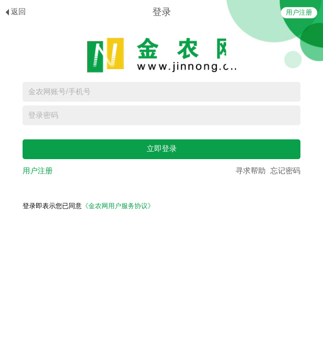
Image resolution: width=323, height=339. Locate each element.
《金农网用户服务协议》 (118, 206)
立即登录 (162, 149)
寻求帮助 (251, 171)
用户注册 (299, 12)
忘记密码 (285, 171)
